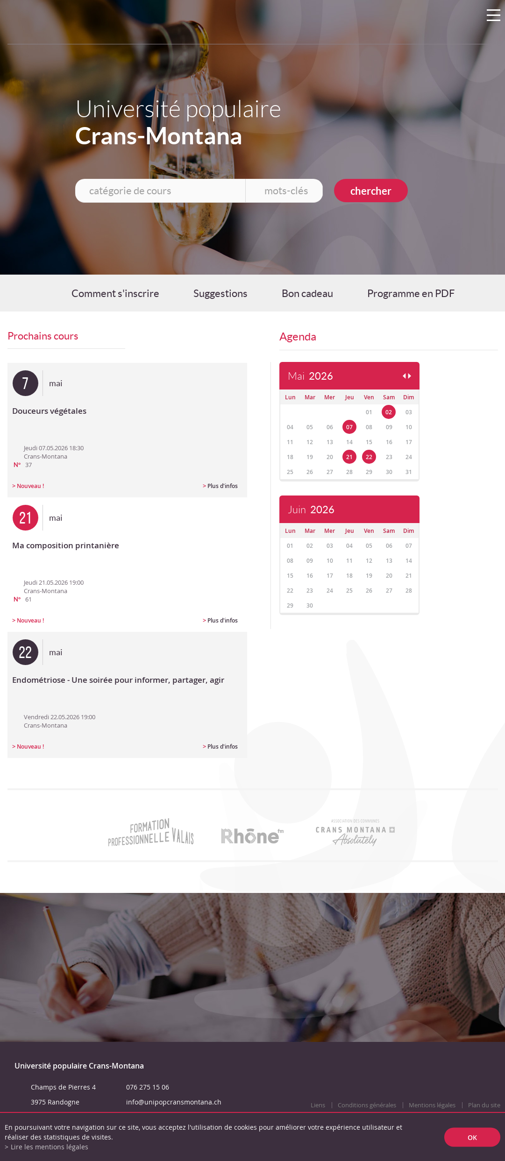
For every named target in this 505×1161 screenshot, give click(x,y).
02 (388, 412)
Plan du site (484, 1105)
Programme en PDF (411, 293)
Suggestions (220, 293)
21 (349, 457)
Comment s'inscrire (115, 293)
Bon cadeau (307, 293)
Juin (311, 510)
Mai (310, 376)
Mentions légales (432, 1105)
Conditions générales (367, 1105)
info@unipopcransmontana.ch (173, 1101)
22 (369, 457)
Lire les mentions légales (49, 1146)
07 (349, 427)
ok (472, 1137)
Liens (318, 1105)
